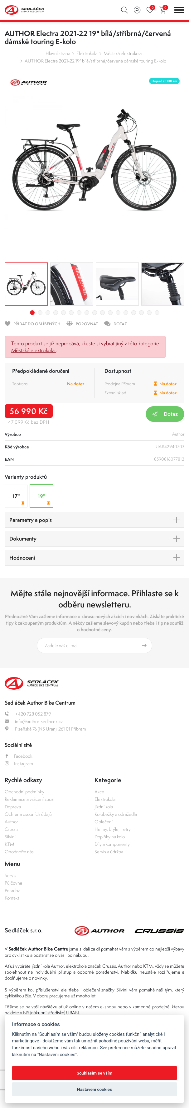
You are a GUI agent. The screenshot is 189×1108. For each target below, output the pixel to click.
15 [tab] (141, 312)
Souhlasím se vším (95, 1073)
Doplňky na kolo (109, 837)
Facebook (18, 756)
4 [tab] (55, 312)
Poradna (12, 890)
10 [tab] (102, 312)
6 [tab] (71, 312)
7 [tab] (79, 312)
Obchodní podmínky (24, 792)
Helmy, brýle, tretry (112, 829)
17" (19, 499)
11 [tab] (110, 312)
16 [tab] (149, 312)
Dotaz (165, 413)
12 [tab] (118, 312)
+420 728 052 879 (28, 714)
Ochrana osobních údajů (28, 814)
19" (44, 499)
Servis (10, 875)
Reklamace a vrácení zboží (29, 799)
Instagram (19, 763)
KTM (9, 844)
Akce (99, 792)
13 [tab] (126, 312)
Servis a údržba (108, 852)
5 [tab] (63, 312)
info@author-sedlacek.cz (34, 721)
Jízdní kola (103, 807)
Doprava (13, 807)
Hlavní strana (58, 53)
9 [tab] (94, 312)
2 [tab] (40, 312)
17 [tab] (157, 312)
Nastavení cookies (94, 1089)
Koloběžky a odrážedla (115, 814)
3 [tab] (48, 312)
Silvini (10, 837)
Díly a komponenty (112, 844)
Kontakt (12, 898)
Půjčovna (13, 883)
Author (11, 822)
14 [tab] (133, 312)
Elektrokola (86, 53)
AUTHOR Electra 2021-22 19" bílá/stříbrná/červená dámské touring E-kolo (95, 61)
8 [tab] (87, 312)
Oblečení (103, 822)
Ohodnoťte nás (19, 852)
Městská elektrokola (123, 53)
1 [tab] (32, 312)
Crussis (11, 829)
